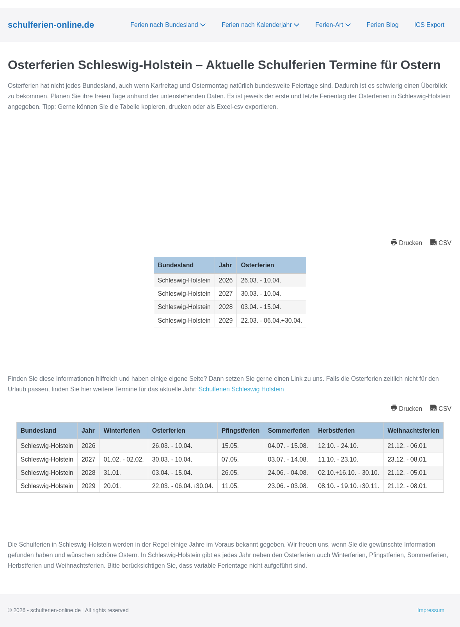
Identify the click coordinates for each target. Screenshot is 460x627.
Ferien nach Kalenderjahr (261, 24)
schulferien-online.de (51, 25)
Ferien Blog (383, 24)
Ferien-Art (333, 24)
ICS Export (429, 24)
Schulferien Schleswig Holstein (241, 389)
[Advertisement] (230, 174)
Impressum (430, 610)
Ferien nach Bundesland (168, 24)
